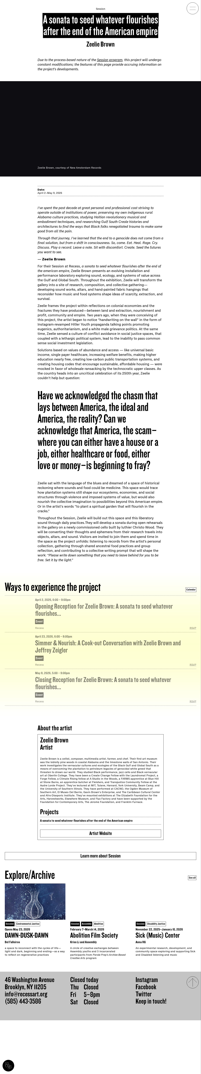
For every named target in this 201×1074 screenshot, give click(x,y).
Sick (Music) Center (158, 989)
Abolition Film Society (94, 989)
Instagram (147, 1033)
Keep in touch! (151, 1055)
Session (100, 9)
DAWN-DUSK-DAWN (26, 989)
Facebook (146, 1040)
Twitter (144, 1048)
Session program (109, 59)
